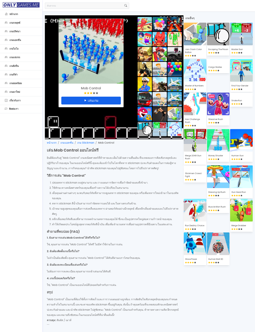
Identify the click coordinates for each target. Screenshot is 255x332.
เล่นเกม (91, 100)
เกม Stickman (85, 143)
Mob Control (106, 143)
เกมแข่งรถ (12, 57)
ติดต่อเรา (11, 109)
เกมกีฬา (11, 74)
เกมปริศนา (12, 31)
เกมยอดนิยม (13, 83)
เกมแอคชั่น (13, 40)
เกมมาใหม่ (12, 92)
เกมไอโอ (12, 48)
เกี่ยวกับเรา (13, 100)
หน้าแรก (11, 14)
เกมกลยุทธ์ (12, 23)
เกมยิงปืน (12, 66)
